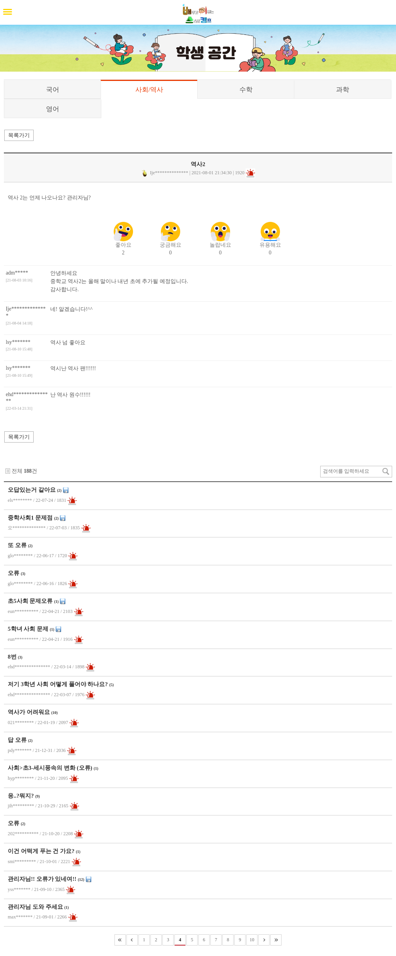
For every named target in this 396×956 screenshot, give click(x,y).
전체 (17, 471)
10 (252, 939)
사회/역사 (149, 89)
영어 (52, 109)
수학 (246, 89)
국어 (52, 89)
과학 (342, 89)
